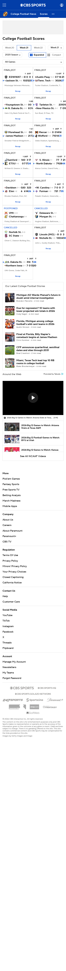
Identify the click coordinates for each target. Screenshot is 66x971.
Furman (43, 191)
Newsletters (9, 667)
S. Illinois (44, 160)
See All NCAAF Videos (33, 456)
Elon (11, 191)
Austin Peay (43, 77)
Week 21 (24, 47)
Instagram (8, 626)
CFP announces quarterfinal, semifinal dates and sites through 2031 (37, 349)
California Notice (12, 582)
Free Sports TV (10, 489)
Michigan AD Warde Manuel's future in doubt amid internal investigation (38, 296)
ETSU (12, 163)
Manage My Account (14, 661)
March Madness (11, 500)
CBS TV (6, 541)
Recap (17, 91)
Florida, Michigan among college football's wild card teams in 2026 (35, 323)
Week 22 (38, 47)
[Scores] (43, 14)
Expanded (39, 55)
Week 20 (9, 47)
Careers (6, 525)
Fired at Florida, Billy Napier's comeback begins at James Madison (36, 336)
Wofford (42, 136)
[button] (53, 14)
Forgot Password (11, 678)
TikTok (6, 620)
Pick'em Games (11, 478)
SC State (14, 236)
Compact (56, 55)
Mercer (43, 132)
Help (5, 596)
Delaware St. (46, 213)
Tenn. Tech (44, 80)
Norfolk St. (15, 232)
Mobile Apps (9, 506)
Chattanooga (16, 216)
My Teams (8, 672)
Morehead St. (16, 132)
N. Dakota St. (15, 108)
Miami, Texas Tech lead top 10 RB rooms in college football (35, 362)
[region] (33, 398)
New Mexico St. (45, 108)
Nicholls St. (45, 238)
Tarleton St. (45, 104)
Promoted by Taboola (54, 374)
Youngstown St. (15, 104)
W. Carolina (42, 187)
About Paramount (12, 530)
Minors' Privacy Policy (14, 566)
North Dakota (44, 163)
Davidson (11, 187)
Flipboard (8, 648)
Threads (7, 642)
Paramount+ (9, 536)
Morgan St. (45, 216)
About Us (7, 519)
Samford (12, 160)
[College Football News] (23, 14)
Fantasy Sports (10, 484)
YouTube (7, 615)
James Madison (14, 136)
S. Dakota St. (14, 262)
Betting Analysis (11, 495)
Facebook (7, 631)
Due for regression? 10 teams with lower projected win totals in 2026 (35, 310)
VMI (11, 213)
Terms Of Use (10, 555)
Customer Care (11, 601)
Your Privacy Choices (14, 571)
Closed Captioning (13, 577)
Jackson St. (12, 80)
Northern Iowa (14, 265)
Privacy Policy (10, 560)
